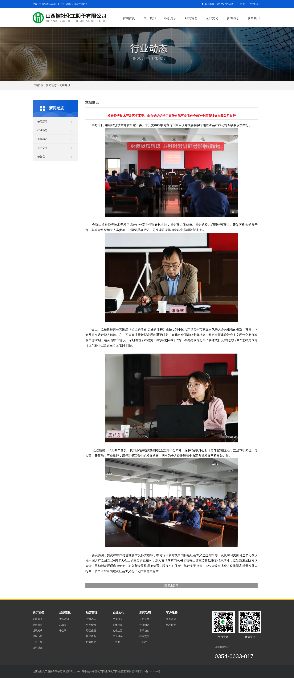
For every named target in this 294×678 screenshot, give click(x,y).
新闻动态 (233, 18)
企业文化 (212, 18)
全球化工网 (111, 671)
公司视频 (38, 647)
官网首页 (129, 18)
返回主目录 (171, 585)
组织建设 (170, 18)
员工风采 (118, 636)
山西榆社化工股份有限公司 (62, 4)
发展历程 (38, 636)
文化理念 (118, 619)
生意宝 (122, 671)
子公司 (63, 630)
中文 (242, 4)
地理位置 (171, 624)
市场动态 (42, 139)
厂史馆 (116, 642)
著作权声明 (132, 671)
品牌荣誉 (38, 624)
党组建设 (64, 619)
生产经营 (91, 624)
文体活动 (118, 624)
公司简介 (38, 619)
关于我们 (150, 18)
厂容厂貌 (38, 642)
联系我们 (253, 18)
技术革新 (91, 636)
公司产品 (91, 619)
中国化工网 (98, 671)
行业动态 (42, 130)
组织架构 (38, 630)
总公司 (63, 624)
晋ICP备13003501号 (150, 671)
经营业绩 (91, 630)
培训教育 (91, 642)
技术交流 (42, 147)
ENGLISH (254, 4)
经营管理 (191, 18)
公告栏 (41, 156)
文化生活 (118, 630)
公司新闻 (42, 121)
